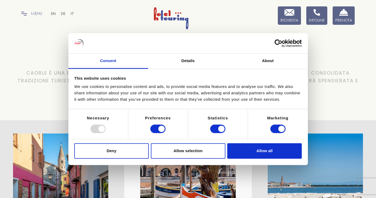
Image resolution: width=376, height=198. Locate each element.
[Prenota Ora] (344, 15)
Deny (112, 151)
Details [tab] (188, 61)
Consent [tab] (108, 61)
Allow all (265, 151)
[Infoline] (316, 15)
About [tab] (268, 61)
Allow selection (188, 151)
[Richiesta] (289, 15)
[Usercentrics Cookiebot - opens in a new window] (278, 43)
